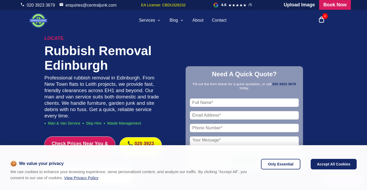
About (198, 20)
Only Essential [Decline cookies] (280, 164)
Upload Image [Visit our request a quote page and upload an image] (299, 4)
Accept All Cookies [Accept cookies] (333, 164)
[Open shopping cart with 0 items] (321, 20)
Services (150, 20)
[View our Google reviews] (232, 5)
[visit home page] (38, 20)
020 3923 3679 (41, 5)
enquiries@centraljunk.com (91, 5)
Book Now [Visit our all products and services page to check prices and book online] (335, 4)
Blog (176, 20)
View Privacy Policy (81, 177)
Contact (219, 20)
